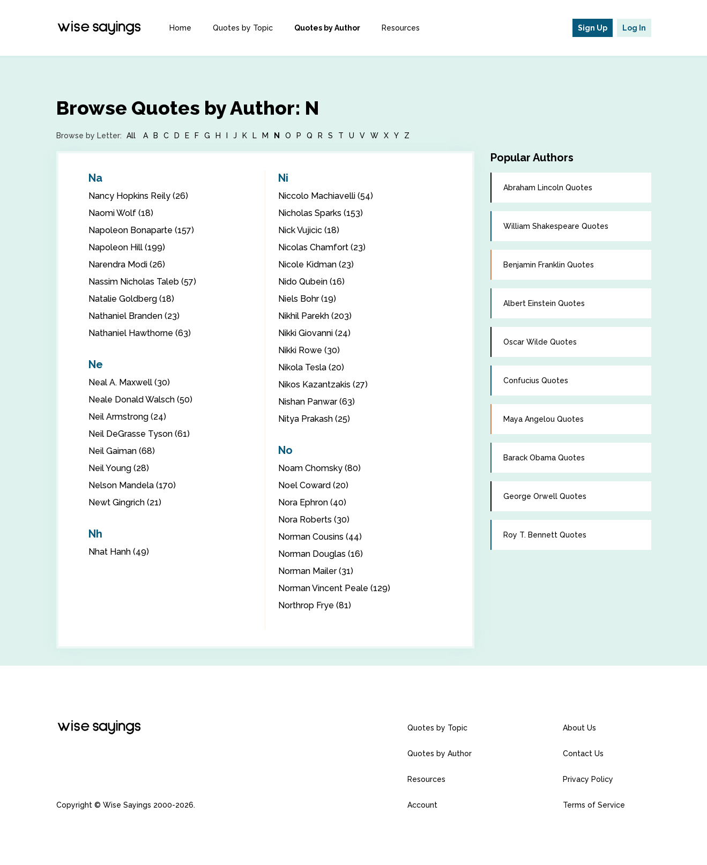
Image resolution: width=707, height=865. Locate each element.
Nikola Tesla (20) (311, 367)
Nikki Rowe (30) (309, 350)
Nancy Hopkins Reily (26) (138, 196)
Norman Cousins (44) (320, 537)
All (131, 135)
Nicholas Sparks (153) (320, 213)
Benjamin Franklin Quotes (548, 264)
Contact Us (583, 753)
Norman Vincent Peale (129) (334, 588)
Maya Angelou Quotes (543, 419)
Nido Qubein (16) (311, 282)
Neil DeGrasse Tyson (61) (139, 434)
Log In (634, 28)
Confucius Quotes (535, 380)
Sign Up (592, 28)
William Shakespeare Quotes (555, 226)
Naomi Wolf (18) (120, 213)
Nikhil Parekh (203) (315, 316)
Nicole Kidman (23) (316, 264)
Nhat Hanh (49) (118, 552)
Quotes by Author (327, 28)
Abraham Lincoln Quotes (547, 187)
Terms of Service (594, 805)
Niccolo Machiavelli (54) (325, 196)
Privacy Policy (588, 779)
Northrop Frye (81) (314, 605)
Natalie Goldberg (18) (131, 299)
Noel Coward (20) (313, 485)
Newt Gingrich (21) (124, 502)
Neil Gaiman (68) (121, 451)
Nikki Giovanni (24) (314, 333)
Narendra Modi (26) (126, 264)
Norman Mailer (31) (315, 571)
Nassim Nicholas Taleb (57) (142, 282)
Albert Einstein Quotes (544, 303)
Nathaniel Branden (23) (134, 316)
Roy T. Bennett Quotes (544, 535)
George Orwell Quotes (544, 496)
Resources (401, 28)
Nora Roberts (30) (313, 519)
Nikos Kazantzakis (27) (323, 384)
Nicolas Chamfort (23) (322, 247)
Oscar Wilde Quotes (540, 342)
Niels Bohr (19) (307, 299)
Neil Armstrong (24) (127, 417)
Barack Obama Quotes (544, 457)
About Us (579, 728)
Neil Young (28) (118, 468)
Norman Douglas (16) (320, 554)
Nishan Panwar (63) (316, 402)
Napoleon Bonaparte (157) (141, 230)
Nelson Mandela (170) (132, 485)
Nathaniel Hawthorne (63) (139, 333)
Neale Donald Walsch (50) (140, 399)
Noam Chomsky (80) (319, 468)
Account (422, 805)
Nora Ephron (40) (312, 502)
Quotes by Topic (243, 28)
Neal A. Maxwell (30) (129, 382)
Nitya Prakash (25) (314, 419)
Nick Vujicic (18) (308, 230)
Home (180, 28)
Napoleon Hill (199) (126, 247)
